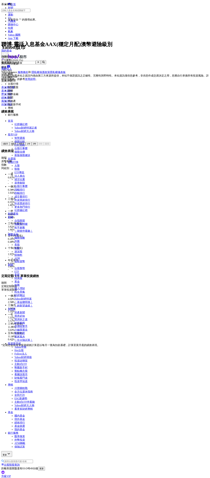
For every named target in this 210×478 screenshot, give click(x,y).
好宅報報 (19, 322)
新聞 (10, 264)
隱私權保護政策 (41, 72)
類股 (17, 169)
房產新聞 (19, 312)
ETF (16, 271)
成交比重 (19, 179)
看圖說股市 (21, 374)
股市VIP (12, 134)
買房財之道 (21, 319)
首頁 (10, 120)
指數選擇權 (21, 224)
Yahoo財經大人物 (24, 131)
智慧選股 (19, 138)
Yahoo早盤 (20, 346)
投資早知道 (21, 381)
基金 (10, 412)
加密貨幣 (19, 261)
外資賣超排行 (22, 203)
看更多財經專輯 (23, 408)
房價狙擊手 (21, 326)
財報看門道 (21, 377)
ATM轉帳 (19, 443)
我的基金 (19, 429)
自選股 (12, 158)
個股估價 (19, 151)
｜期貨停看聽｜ (23, 230)
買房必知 (19, 316)
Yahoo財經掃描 (23, 357)
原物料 (18, 255)
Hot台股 (19, 350)
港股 (17, 248)
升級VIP (6, 476)
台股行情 (13, 162)
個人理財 (19, 288)
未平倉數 (19, 227)
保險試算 (19, 446)
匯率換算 (19, 436)
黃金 (17, 281)
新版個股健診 (22, 155)
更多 (7, 454)
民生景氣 (19, 291)
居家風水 (19, 336)
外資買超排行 (22, 200)
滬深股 (18, 251)
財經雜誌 (19, 295)
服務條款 (23, 72)
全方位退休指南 (23, 391)
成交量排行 (21, 196)
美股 (17, 244)
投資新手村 (14, 343)
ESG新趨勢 (20, 398)
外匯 (17, 241)
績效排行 (19, 422)
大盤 (17, 165)
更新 (41, 468)
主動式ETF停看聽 (24, 402)
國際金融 (13, 234)
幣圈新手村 (21, 367)
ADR (17, 258)
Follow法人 (20, 353)
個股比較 (19, 141)
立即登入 (6, 68)
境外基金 (19, 419)
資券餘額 (19, 182)
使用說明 (30, 79)
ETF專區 (19, 172)
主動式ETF (20, 364)
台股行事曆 (21, 148)
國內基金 (19, 415)
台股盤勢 (19, 268)
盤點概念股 (21, 371)
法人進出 (19, 175)
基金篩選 (19, 426)
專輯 (10, 384)
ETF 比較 (19, 144)
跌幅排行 (19, 193)
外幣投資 (19, 439)
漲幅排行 (19, 189)
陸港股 (18, 278)
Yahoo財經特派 (23, 298)
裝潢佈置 (19, 333)
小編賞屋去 (21, 329)
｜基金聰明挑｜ (23, 302)
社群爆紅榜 (21, 124)
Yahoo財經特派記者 (25, 127)
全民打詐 (19, 395)
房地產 (12, 309)
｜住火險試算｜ (23, 340)
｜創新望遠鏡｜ (23, 305)
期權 (10, 217)
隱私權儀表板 (58, 72)
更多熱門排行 (22, 206)
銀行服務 (13, 432)
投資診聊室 (21, 360)
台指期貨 (19, 220)
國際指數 (19, 237)
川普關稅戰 (21, 388)
